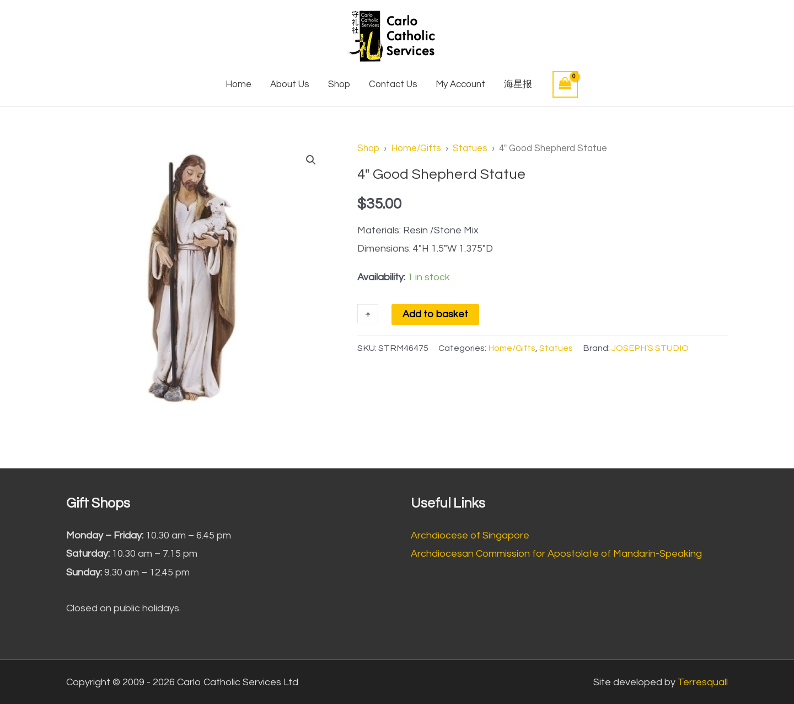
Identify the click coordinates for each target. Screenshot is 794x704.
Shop (339, 84)
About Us (289, 84)
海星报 (518, 84)
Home (238, 84)
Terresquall (703, 682)
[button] (311, 160)
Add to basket (435, 314)
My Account (460, 84)
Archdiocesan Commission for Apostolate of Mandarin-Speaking (556, 553)
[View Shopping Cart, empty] (565, 84)
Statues (470, 148)
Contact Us (393, 84)
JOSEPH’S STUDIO (650, 348)
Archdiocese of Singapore (470, 535)
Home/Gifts (416, 148)
